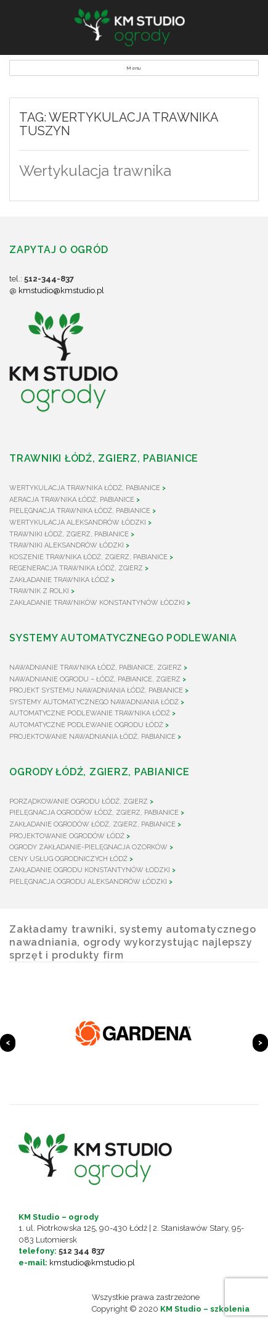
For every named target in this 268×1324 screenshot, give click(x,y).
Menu (134, 68)
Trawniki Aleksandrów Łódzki (66, 545)
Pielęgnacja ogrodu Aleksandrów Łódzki (88, 882)
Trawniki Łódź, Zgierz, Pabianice (69, 534)
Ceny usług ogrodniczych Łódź (68, 859)
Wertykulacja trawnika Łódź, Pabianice (84, 488)
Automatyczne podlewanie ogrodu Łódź (86, 725)
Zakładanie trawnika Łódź (59, 580)
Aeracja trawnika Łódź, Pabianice (71, 500)
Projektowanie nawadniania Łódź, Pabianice (92, 737)
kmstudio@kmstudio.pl (61, 290)
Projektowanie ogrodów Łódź (66, 836)
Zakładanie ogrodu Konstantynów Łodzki (89, 870)
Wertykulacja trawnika (95, 171)
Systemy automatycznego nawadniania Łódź (94, 702)
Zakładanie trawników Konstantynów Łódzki (97, 603)
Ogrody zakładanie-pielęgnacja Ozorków (88, 847)
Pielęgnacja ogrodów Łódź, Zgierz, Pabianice (94, 813)
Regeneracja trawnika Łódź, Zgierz (76, 568)
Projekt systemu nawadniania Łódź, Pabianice (96, 690)
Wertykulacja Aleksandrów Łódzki (77, 522)
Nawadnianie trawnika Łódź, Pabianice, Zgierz (95, 668)
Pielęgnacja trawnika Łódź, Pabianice (79, 511)
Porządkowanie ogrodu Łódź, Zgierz (78, 801)
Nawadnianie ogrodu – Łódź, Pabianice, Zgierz (95, 679)
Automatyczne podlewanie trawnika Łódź (89, 713)
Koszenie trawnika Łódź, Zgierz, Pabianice (88, 557)
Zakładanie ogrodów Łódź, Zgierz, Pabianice (92, 824)
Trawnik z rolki (39, 591)
